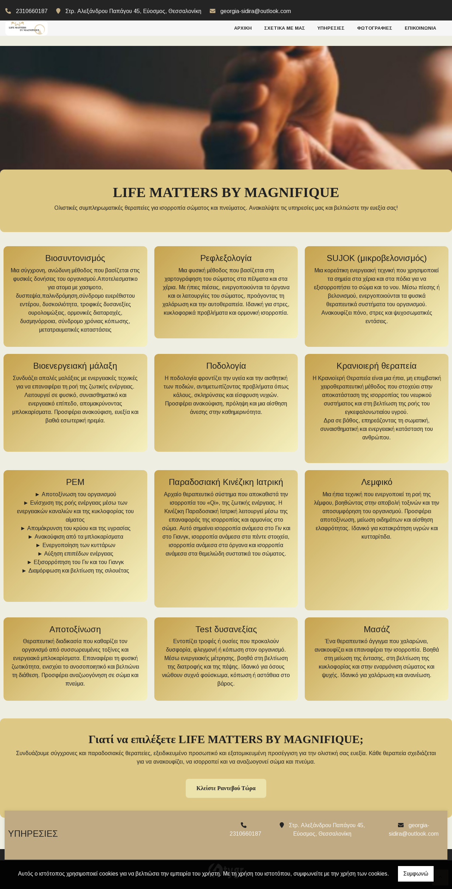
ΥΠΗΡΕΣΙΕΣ (331, 27)
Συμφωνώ (415, 874)
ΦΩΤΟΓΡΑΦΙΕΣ (374, 27)
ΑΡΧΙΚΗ (243, 27)
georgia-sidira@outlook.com (255, 11)
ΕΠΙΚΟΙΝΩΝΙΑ (420, 27)
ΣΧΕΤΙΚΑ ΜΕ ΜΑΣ (284, 27)
